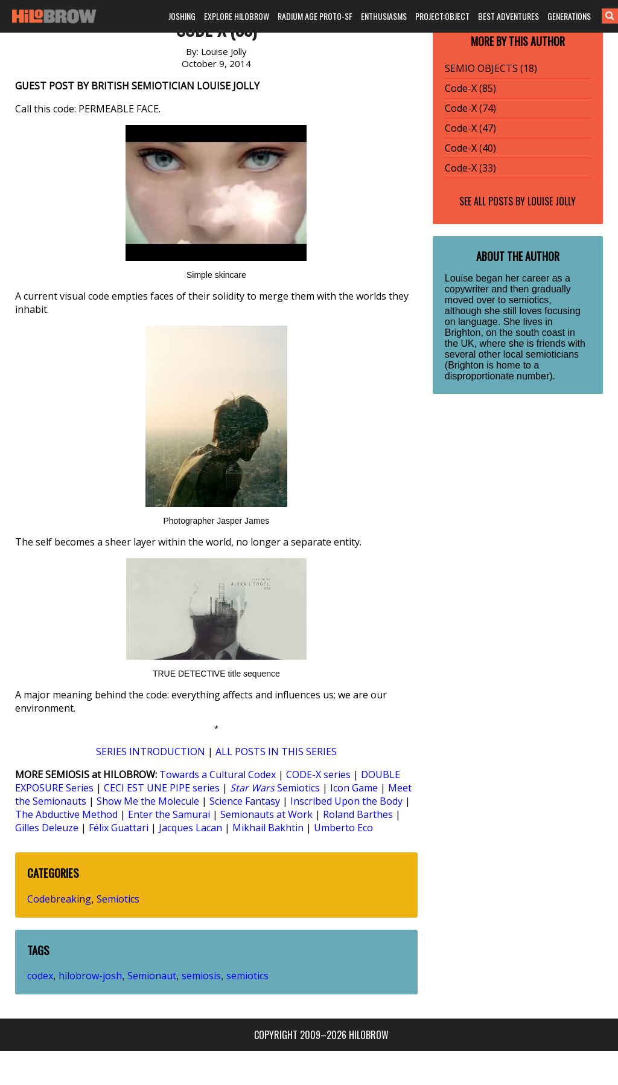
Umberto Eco (343, 827)
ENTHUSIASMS (384, 16)
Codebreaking (59, 899)
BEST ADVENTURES (508, 16)
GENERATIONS (569, 16)
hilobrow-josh (90, 975)
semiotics (247, 975)
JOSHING (182, 16)
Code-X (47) (470, 128)
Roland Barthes (358, 814)
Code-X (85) (470, 88)
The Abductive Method (66, 814)
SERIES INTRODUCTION (150, 751)
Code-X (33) (470, 168)
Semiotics (275, 787)
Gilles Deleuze (46, 827)
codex (40, 975)
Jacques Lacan (190, 827)
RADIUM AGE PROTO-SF (315, 16)
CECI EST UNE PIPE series (162, 787)
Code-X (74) (470, 108)
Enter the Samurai (169, 814)
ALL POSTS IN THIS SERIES (276, 751)
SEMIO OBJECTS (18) (491, 68)
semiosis (201, 975)
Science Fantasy (244, 801)
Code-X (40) (470, 148)
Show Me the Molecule (148, 801)
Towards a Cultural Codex (217, 774)
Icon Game (354, 787)
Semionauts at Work (266, 814)
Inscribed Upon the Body (346, 801)
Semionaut (151, 975)
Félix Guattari (118, 827)
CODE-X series (318, 774)
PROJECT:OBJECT (442, 16)
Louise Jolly (551, 201)
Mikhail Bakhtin (268, 827)
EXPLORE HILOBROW (236, 16)
